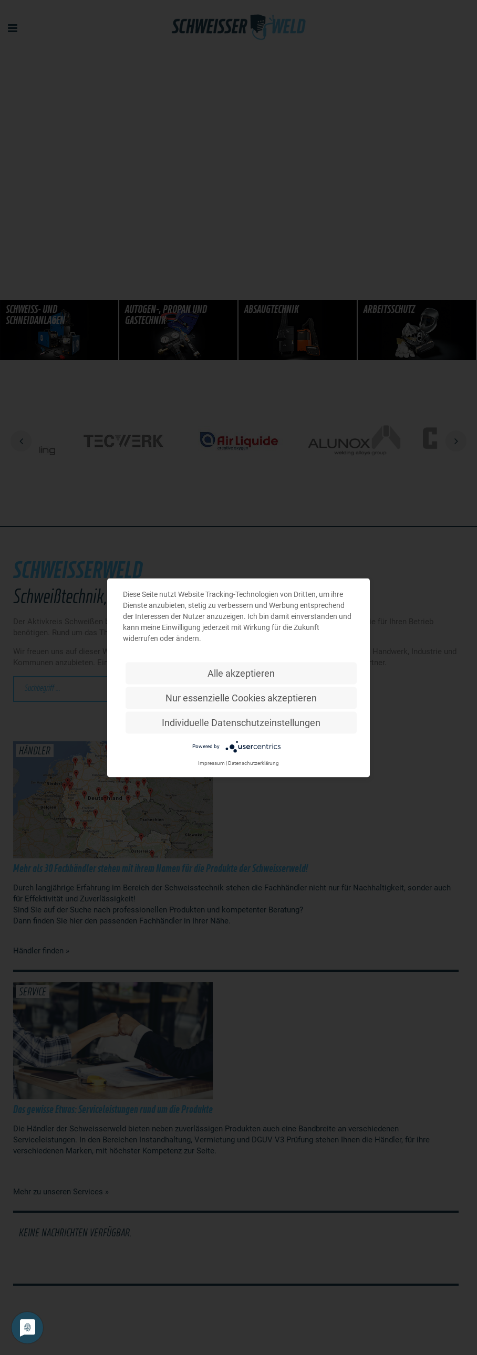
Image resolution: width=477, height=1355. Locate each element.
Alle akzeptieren (241, 672)
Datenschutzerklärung (253, 762)
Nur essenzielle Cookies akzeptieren (241, 697)
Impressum (211, 762)
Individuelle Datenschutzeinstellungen (241, 722)
